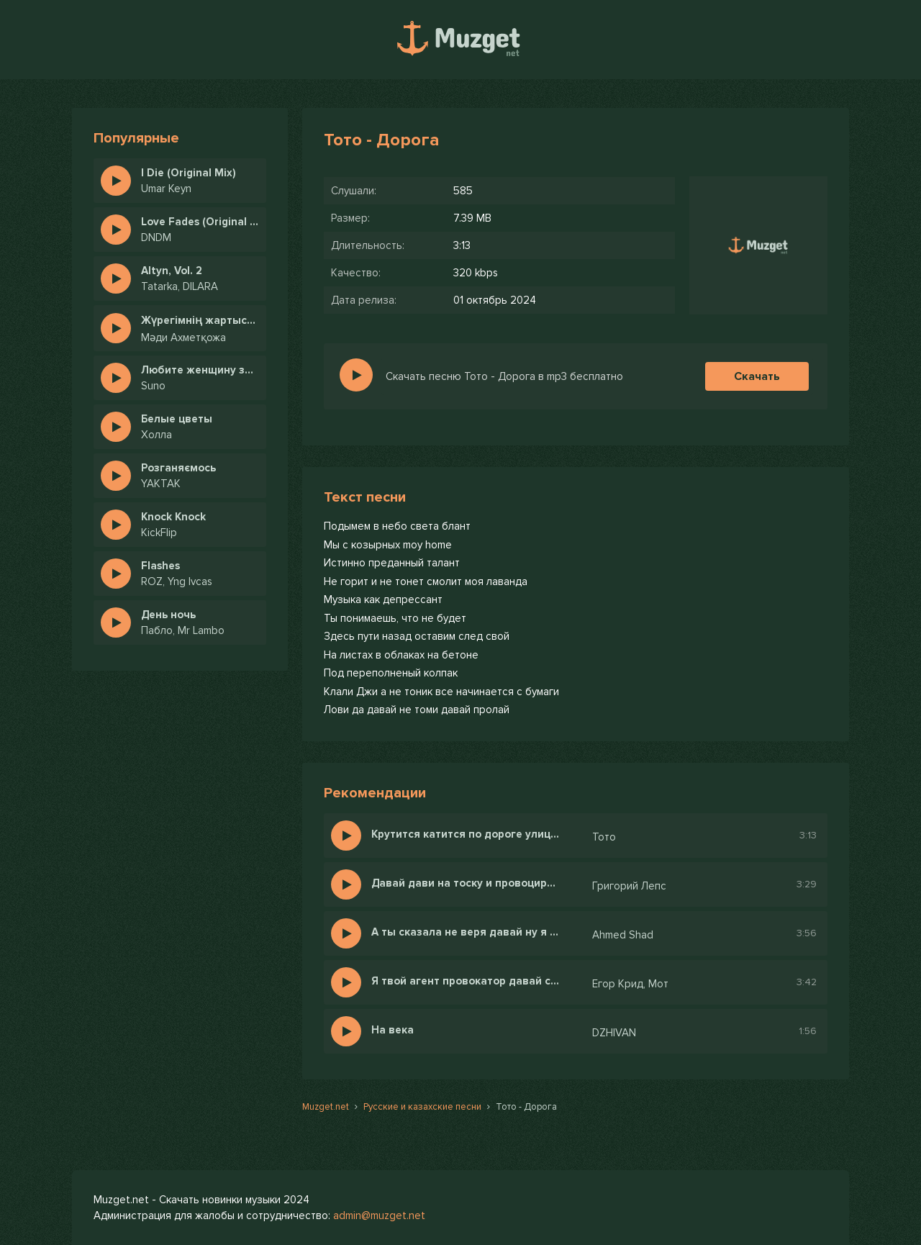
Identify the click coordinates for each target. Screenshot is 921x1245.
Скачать (757, 376)
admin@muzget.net (379, 1215)
